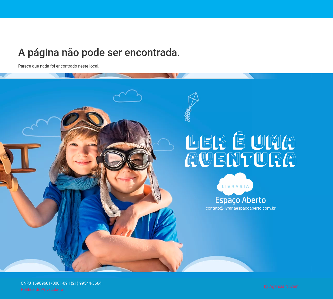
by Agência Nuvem (281, 286)
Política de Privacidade (42, 289)
